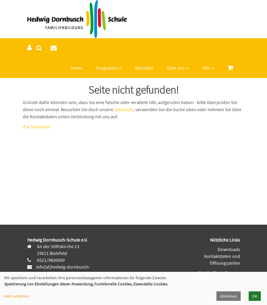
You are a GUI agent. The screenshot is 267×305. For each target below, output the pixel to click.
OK (254, 296)
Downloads (229, 249)
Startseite (123, 109)
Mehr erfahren (16, 296)
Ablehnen (228, 296)
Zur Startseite (36, 127)
